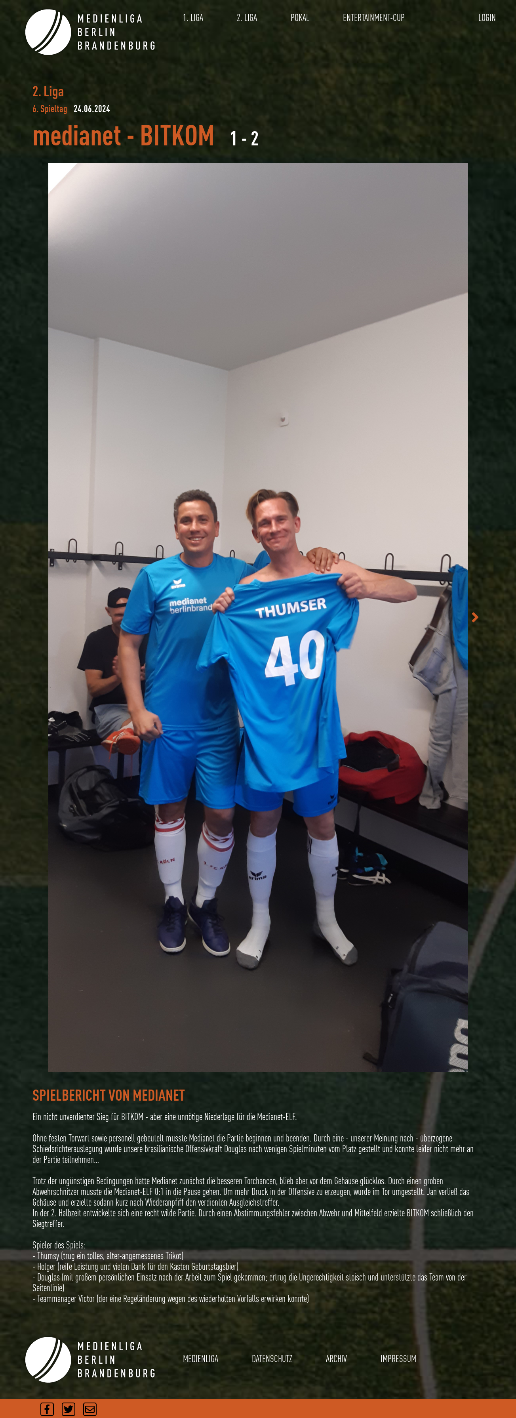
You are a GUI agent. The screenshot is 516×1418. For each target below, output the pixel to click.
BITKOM (177, 134)
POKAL (300, 17)
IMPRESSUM (398, 1358)
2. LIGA (247, 17)
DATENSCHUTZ (272, 1358)
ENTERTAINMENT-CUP (374, 17)
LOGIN (487, 17)
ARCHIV (336, 1358)
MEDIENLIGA (200, 1358)
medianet (76, 134)
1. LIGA (193, 17)
